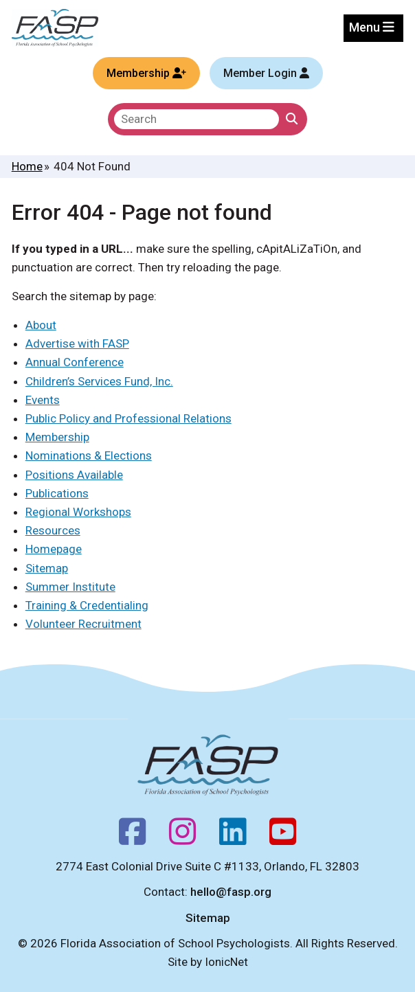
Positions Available (74, 475)
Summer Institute (70, 587)
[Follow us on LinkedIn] (232, 836)
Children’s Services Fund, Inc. (99, 381)
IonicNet (226, 962)
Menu (371, 27)
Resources (52, 530)
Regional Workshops (78, 512)
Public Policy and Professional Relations (128, 418)
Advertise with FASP (77, 343)
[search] (196, 119)
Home (27, 166)
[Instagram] (182, 836)
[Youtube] (282, 836)
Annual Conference (74, 362)
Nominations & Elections (88, 455)
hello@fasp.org (230, 892)
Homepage (53, 549)
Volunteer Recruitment (83, 624)
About (40, 325)
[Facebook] (132, 836)
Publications (57, 493)
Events (42, 400)
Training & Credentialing (86, 605)
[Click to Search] (292, 119)
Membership (57, 437)
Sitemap (46, 568)
